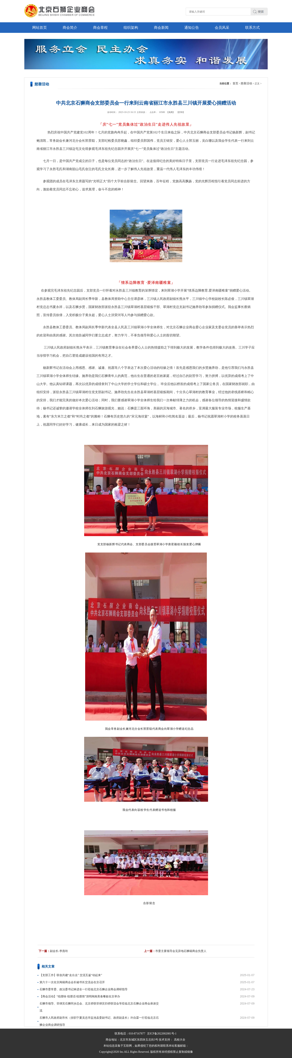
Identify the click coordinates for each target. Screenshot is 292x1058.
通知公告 (191, 28)
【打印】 (181, 112)
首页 (235, 83)
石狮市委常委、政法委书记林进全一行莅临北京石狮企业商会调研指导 (84, 989)
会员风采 (222, 28)
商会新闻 (161, 28)
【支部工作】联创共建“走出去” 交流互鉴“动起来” (71, 975)
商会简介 (70, 28)
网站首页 (39, 28)
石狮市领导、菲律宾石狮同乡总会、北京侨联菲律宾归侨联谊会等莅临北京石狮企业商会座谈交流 (99, 1007)
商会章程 (100, 28)
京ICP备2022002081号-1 (161, 1033)
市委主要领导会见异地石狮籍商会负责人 (180, 951)
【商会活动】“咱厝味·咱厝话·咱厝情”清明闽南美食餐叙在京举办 (80, 996)
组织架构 (130, 28)
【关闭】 (170, 112)
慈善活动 (246, 83)
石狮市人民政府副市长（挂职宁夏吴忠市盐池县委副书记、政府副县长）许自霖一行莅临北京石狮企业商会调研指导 (99, 1021)
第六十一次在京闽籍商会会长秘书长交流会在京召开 (72, 982)
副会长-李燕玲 (59, 951)
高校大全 (179, 1039)
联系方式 (252, 28)
